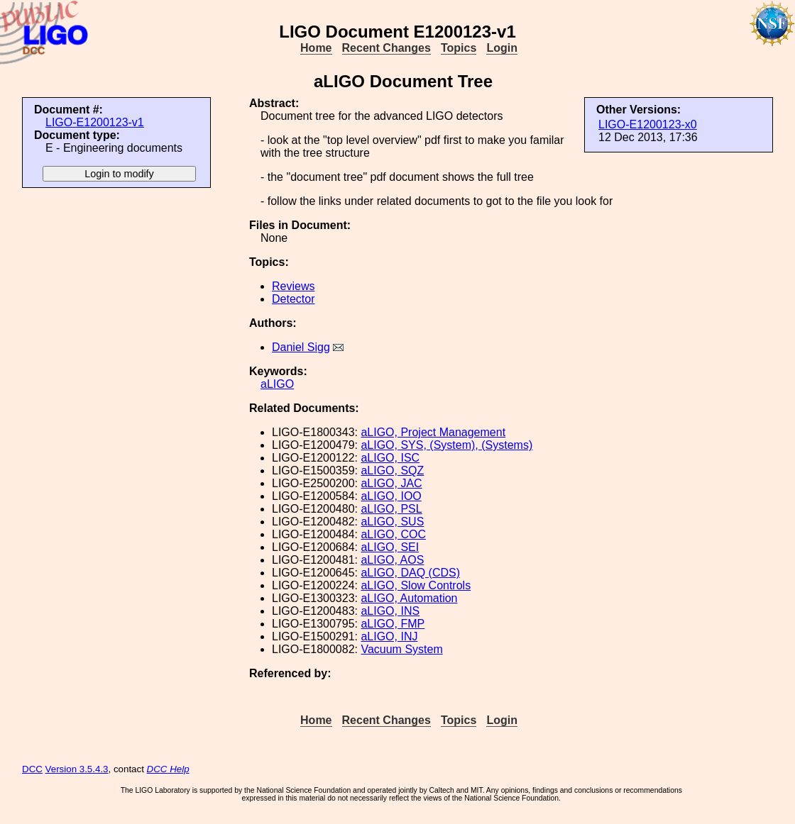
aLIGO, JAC (391, 483)
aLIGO (277, 384)
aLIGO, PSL (391, 509)
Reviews (293, 286)
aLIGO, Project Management (433, 432)
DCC (32, 769)
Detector (293, 299)
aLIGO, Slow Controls (416, 585)
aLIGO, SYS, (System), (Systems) (446, 445)
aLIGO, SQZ (392, 470)
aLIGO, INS (390, 611)
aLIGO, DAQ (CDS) (410, 573)
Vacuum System (401, 649)
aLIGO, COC (393, 534)
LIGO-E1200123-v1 (94, 122)
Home (315, 48)
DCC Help (168, 769)
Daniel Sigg (301, 347)
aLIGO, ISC (390, 458)
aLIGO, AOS (392, 560)
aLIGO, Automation (409, 598)
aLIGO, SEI (390, 547)
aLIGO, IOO (391, 496)
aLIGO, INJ (389, 636)
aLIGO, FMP (392, 624)
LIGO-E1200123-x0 (647, 124)
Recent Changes (386, 48)
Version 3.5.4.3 (77, 769)
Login (501, 48)
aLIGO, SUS (392, 522)
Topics (458, 48)
